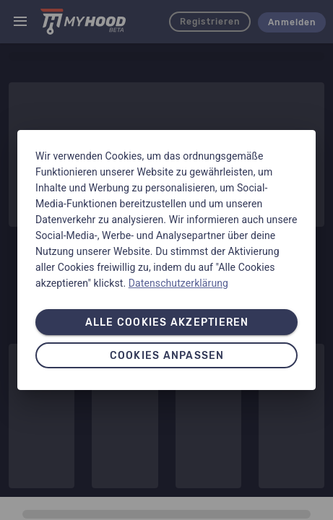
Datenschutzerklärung (178, 283)
